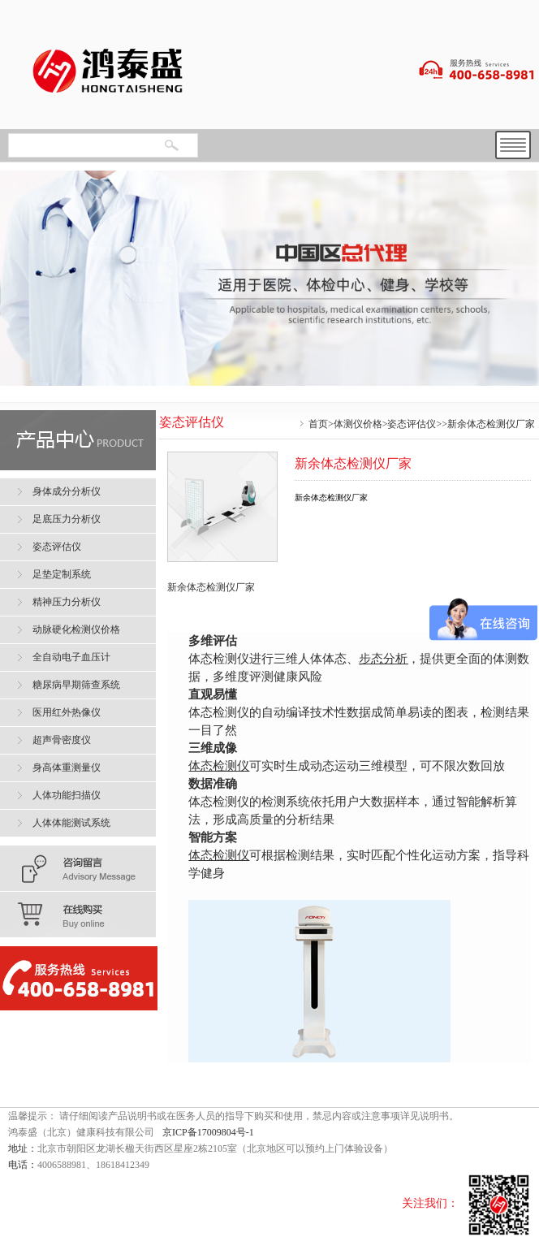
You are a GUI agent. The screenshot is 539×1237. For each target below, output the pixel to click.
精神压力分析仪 (66, 602)
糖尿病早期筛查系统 (76, 684)
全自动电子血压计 (71, 657)
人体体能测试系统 (71, 822)
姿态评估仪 (411, 424)
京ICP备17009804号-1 (208, 1132)
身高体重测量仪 (66, 767)
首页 (318, 424)
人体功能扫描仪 (66, 795)
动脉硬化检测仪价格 (76, 629)
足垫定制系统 (61, 574)
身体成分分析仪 (66, 491)
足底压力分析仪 (66, 519)
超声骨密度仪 (61, 740)
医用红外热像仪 (66, 712)
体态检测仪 (218, 765)
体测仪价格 (358, 424)
